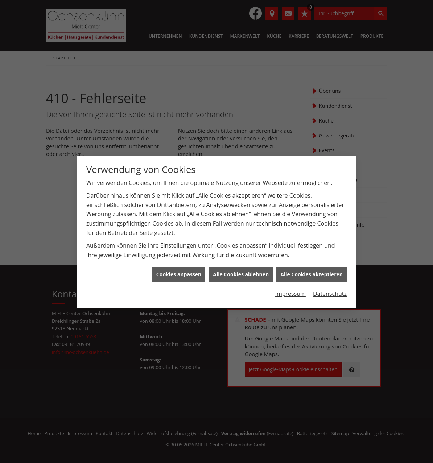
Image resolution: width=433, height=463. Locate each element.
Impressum (290, 291)
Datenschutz (330, 291)
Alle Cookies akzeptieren (311, 271)
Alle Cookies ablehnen (241, 271)
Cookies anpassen (178, 271)
